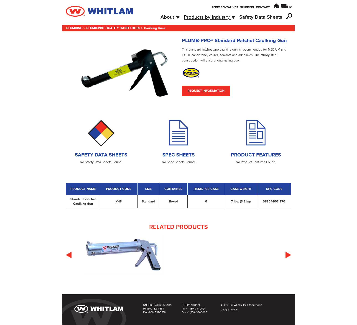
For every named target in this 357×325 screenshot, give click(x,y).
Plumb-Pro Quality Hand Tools (113, 28)
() (291, 7)
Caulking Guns (154, 28)
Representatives (225, 7)
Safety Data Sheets (260, 17)
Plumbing (74, 28)
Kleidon (233, 309)
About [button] (170, 17)
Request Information (206, 91)
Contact (263, 7)
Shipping (247, 7)
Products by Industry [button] (209, 17)
